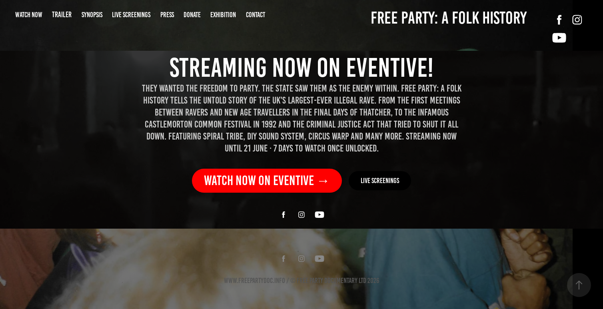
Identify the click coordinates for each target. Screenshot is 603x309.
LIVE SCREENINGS (131, 15)
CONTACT (255, 15)
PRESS (167, 15)
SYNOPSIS (92, 15)
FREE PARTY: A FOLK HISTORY (449, 17)
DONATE (192, 15)
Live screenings (380, 181)
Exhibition (223, 15)
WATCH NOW (28, 15)
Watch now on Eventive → (267, 180)
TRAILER (62, 14)
